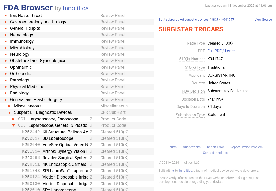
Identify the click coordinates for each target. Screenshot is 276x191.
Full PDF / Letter (221, 51)
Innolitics (76, 8)
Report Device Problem (246, 147)
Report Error (215, 147)
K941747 (227, 19)
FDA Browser (28, 7)
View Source (263, 19)
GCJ (215, 19)
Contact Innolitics (215, 153)
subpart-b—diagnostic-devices (187, 19)
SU (160, 19)
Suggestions (192, 147)
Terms (172, 147)
